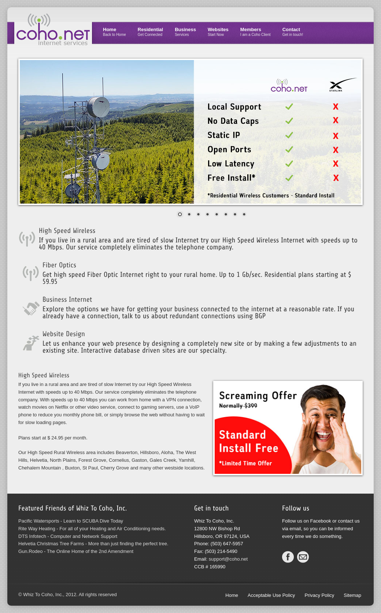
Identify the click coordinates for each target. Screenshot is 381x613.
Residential (150, 32)
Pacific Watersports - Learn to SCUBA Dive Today (70, 521)
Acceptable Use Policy (271, 595)
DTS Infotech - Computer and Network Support (67, 536)
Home (114, 32)
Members (255, 32)
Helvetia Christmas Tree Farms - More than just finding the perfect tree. (93, 543)
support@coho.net (228, 559)
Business (185, 32)
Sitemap (352, 595)
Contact (292, 32)
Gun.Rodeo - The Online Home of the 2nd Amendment (75, 551)
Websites (218, 32)
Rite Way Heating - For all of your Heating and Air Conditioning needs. (92, 528)
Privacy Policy (319, 595)
